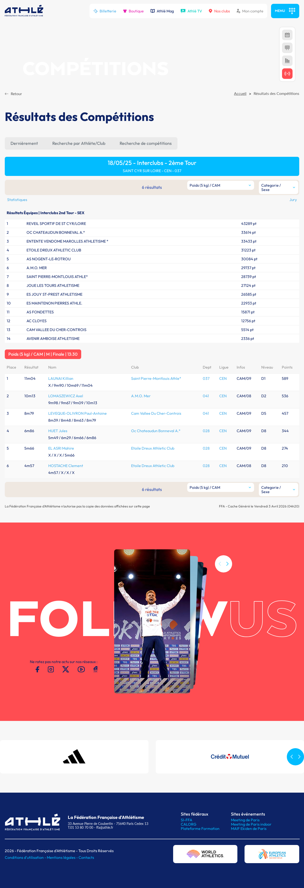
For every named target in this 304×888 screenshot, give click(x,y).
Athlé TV (191, 11)
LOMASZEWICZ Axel (65, 395)
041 (206, 395)
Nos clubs (219, 11)
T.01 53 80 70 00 (80, 827)
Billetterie (104, 11)
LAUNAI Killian (60, 378)
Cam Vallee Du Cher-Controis (156, 413)
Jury (293, 199)
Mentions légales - (63, 857)
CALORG (188, 824)
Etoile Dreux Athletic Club (152, 448)
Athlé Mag (162, 11)
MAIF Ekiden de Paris (249, 828)
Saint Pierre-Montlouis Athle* (156, 378)
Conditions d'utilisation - (26, 857)
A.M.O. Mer (141, 395)
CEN (223, 378)
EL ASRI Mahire (61, 448)
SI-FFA (186, 819)
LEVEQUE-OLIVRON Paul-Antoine (77, 413)
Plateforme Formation (200, 828)
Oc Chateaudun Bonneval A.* (156, 430)
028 (206, 430)
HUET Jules (57, 430)
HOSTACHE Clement (65, 465)
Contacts (86, 857)
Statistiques (17, 199)
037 (206, 378)
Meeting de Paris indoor (251, 824)
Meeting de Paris (245, 819)
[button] (227, 570)
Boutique (133, 11)
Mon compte (250, 11)
